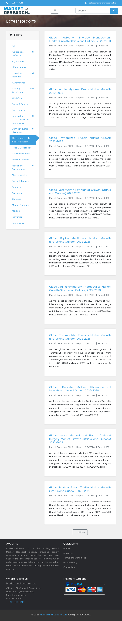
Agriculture (18, 61)
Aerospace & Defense (23, 54)
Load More (80, 532)
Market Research (21, 205)
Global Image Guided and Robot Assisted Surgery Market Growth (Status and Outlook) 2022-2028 (80, 439)
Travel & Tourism (20, 181)
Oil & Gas (17, 98)
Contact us (69, 567)
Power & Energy (20, 104)
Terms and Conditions (74, 558)
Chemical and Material (23, 75)
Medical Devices (20, 160)
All (13, 46)
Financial (16, 187)
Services (16, 199)
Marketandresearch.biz (53, 614)
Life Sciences (19, 67)
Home (66, 548)
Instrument (17, 217)
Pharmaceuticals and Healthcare (21, 140)
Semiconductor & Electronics (23, 131)
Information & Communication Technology (23, 119)
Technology (18, 223)
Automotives (18, 83)
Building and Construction (23, 90)
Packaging (17, 193)
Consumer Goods (21, 153)
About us (67, 553)
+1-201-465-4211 (16, 3)
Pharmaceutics (20, 175)
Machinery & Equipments (23, 167)
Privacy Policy (70, 562)
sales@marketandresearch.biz (102, 3)
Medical (16, 211)
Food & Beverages (21, 148)
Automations (18, 110)
